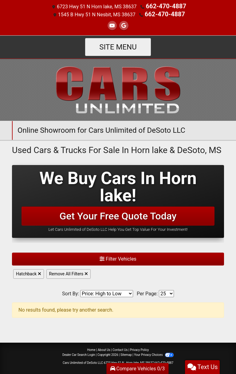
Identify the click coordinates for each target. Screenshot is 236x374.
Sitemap (126, 353)
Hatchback (28, 272)
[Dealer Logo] (118, 88)
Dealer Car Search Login (78, 353)
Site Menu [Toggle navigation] (118, 45)
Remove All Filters (68, 272)
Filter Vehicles (118, 258)
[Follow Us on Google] (123, 24)
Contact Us (120, 348)
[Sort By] (106, 292)
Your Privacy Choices (154, 353)
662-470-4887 (166, 6)
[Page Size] (166, 292)
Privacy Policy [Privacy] (139, 348)
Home (91, 348)
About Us (104, 348)
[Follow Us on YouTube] (112, 24)
